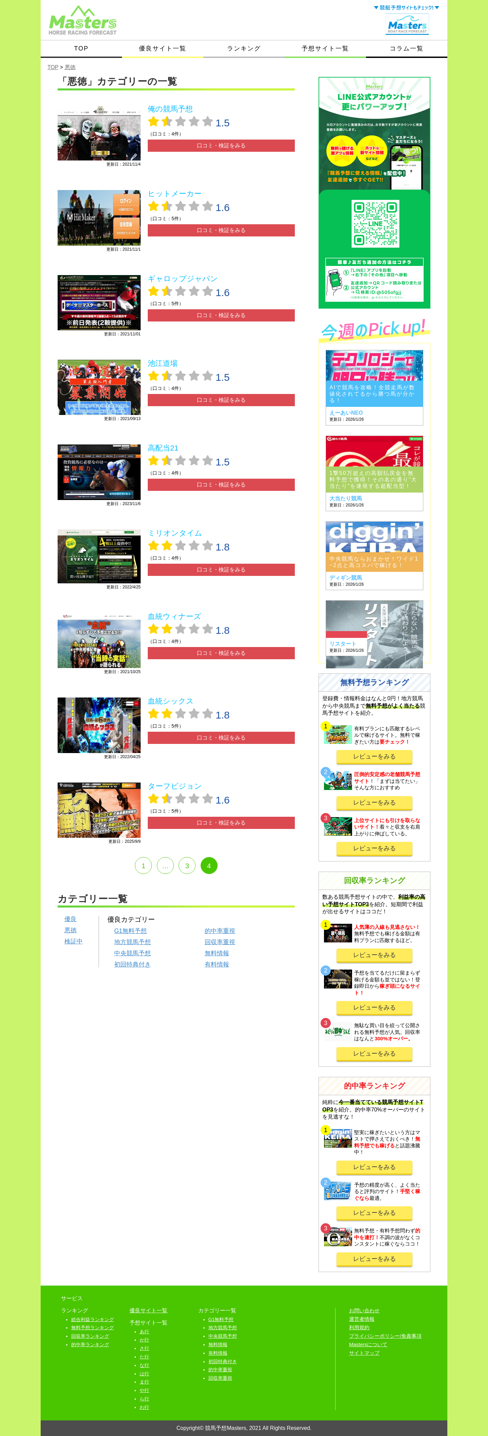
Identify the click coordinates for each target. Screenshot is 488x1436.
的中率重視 (220, 931)
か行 (144, 1340)
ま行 (144, 1382)
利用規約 (359, 1327)
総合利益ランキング (92, 1319)
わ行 (144, 1407)
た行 (144, 1356)
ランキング (244, 48)
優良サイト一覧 (162, 48)
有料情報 (217, 964)
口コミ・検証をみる (221, 145)
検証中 (73, 941)
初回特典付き (132, 964)
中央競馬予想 (132, 953)
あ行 (144, 1331)
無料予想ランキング (92, 1327)
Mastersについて (368, 1344)
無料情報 (217, 953)
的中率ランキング (90, 1344)
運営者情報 (361, 1319)
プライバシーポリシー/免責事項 (385, 1336)
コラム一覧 (407, 48)
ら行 (144, 1398)
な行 (144, 1365)
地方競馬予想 (132, 942)
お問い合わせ (364, 1310)
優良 (70, 919)
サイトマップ (364, 1353)
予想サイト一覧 (325, 48)
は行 (144, 1373)
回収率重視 (220, 942)
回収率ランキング (90, 1336)
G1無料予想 (130, 931)
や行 (144, 1390)
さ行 (144, 1348)
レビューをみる (374, 756)
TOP (81, 48)
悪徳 (70, 930)
